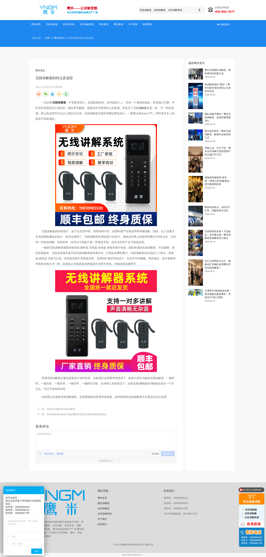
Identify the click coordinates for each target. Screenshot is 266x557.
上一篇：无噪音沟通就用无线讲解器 (56, 409)
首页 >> (49, 38)
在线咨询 (223, 24)
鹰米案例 (118, 24)
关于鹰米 (133, 24)
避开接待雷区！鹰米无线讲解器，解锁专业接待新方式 (218, 134)
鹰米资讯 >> (61, 38)
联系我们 (102, 524)
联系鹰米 (147, 24)
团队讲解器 (103, 503)
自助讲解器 (103, 508)
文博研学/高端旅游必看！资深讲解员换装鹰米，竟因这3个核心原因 (218, 294)
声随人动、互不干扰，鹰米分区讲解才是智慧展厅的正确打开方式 (218, 151)
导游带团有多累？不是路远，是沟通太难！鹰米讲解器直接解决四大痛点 (218, 234)
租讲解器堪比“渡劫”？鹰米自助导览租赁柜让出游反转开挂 (218, 87)
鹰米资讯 (40, 70)
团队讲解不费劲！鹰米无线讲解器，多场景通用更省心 (218, 117)
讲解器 (143, 108)
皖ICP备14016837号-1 (132, 555)
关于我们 (102, 519)
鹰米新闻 (104, 24)
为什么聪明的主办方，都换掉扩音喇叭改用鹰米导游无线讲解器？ (218, 264)
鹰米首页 (36, 24)
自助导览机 (69, 24)
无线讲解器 (52, 24)
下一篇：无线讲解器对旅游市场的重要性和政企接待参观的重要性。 (72, 414)
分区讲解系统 (87, 24)
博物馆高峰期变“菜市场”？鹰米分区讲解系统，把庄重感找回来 (218, 180)
